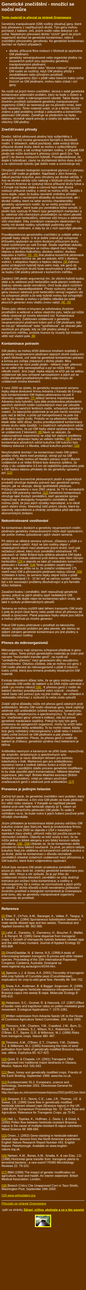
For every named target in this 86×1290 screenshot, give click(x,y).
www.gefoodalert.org (21, 1195)
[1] (29, 255)
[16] (38, 687)
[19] (27, 843)
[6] (33, 336)
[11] (9, 472)
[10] (76, 445)
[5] (69, 302)
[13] (20, 561)
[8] (40, 432)
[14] (32, 565)
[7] (32, 398)
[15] (79, 571)
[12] (45, 492)
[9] (67, 439)
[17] (71, 781)
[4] (63, 302)
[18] (19, 843)
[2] (35, 255)
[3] (65, 261)
